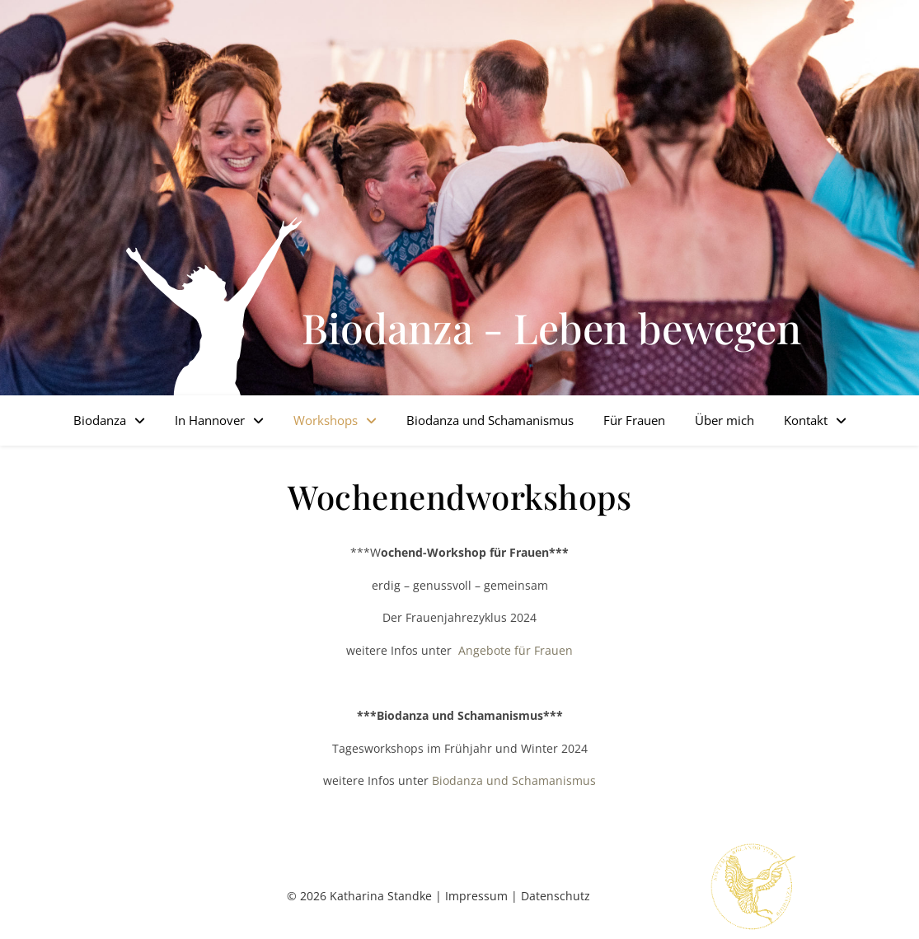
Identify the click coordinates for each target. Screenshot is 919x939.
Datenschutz (555, 896)
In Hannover (210, 420)
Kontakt (806, 420)
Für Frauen (634, 420)
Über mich (724, 420)
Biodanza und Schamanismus (490, 420)
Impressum (476, 896)
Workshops (325, 420)
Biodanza (99, 420)
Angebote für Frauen (514, 650)
